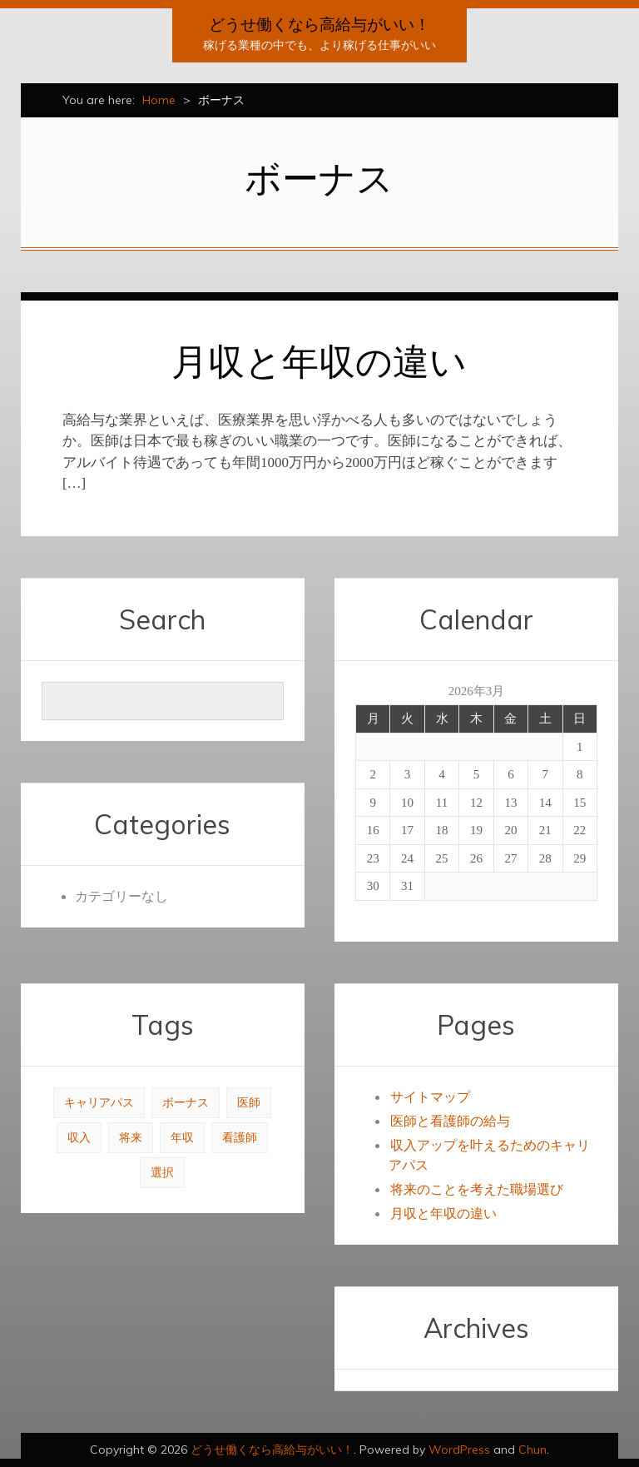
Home (159, 99)
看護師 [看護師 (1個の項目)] (239, 1137)
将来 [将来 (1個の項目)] (130, 1137)
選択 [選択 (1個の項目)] (162, 1172)
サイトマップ (430, 1097)
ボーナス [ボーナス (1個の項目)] (185, 1103)
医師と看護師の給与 (450, 1121)
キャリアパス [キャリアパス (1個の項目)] (99, 1103)
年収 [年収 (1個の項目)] (182, 1137)
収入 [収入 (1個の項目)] (79, 1137)
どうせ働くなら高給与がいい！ (319, 24)
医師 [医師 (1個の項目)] (248, 1103)
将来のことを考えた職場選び (476, 1189)
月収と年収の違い (319, 361)
